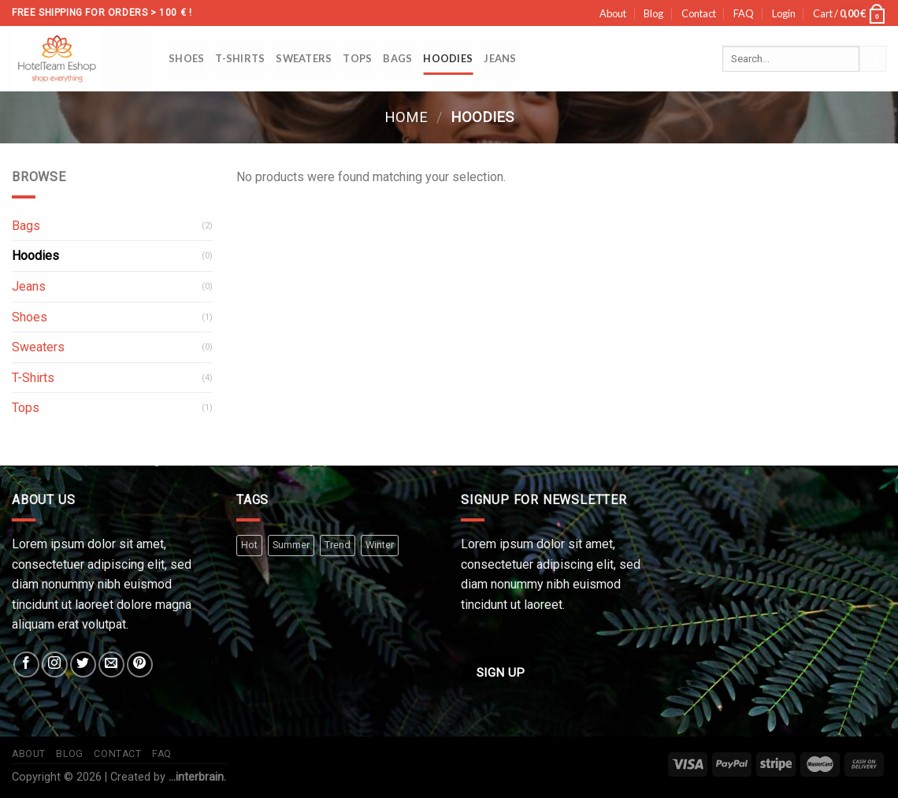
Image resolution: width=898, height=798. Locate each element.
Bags (397, 58)
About (612, 13)
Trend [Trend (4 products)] (338, 545)
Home (406, 117)
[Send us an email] (111, 664)
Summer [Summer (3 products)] (291, 545)
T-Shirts (240, 58)
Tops (357, 58)
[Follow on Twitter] (83, 664)
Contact (698, 13)
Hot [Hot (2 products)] (249, 545)
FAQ (743, 13)
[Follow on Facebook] (26, 664)
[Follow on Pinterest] (140, 664)
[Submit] (872, 59)
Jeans (500, 58)
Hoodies (448, 58)
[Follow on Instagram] (55, 664)
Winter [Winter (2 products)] (380, 545)
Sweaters (304, 58)
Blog (653, 13)
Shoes (186, 58)
